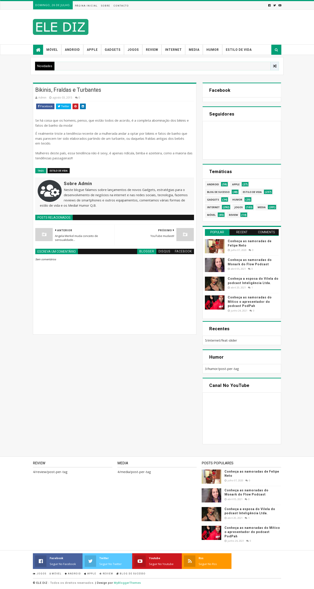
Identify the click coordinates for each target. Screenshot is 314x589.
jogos (239, 207)
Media (194, 49)
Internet (173, 49)
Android (72, 49)
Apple (92, 49)
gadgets (213, 199)
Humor (212, 49)
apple (236, 184)
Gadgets (113, 49)
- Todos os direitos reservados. (71, 582)
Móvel (52, 49)
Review (152, 49)
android (213, 184)
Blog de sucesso (131, 573)
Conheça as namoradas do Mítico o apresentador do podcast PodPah (250, 302)
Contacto (121, 6)
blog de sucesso (218, 192)
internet (213, 207)
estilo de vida (59, 170)
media (262, 207)
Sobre (105, 6)
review (233, 214)
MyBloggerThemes (127, 582)
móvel (211, 214)
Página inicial (86, 6)
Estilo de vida (239, 49)
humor (237, 199)
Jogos (133, 49)
